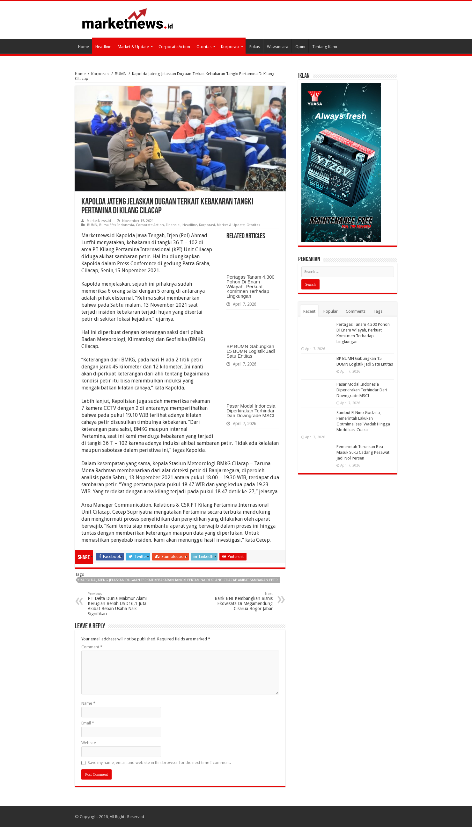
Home (83, 46)
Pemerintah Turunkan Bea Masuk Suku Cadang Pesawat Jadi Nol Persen (362, 452)
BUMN (121, 73)
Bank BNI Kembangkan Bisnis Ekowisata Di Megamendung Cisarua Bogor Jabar (240, 601)
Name (88, 703)
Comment (91, 647)
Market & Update (133, 46)
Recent (309, 311)
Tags (377, 311)
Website (88, 742)
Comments (355, 311)
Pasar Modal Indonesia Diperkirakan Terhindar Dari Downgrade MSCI (250, 410)
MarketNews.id (99, 221)
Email (87, 723)
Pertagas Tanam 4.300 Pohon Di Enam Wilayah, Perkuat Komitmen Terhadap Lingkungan (250, 286)
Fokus (254, 46)
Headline (103, 46)
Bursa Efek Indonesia (116, 225)
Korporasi (230, 46)
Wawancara (277, 46)
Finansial (173, 225)
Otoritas (203, 46)
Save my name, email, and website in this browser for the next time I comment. (159, 762)
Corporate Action (174, 46)
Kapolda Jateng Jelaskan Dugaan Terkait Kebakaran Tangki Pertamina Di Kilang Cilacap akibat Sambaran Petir (179, 580)
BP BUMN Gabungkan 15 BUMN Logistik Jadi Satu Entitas (250, 351)
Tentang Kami (324, 46)
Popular (330, 311)
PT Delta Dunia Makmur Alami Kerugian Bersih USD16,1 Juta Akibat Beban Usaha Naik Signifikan (120, 604)
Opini (300, 46)
